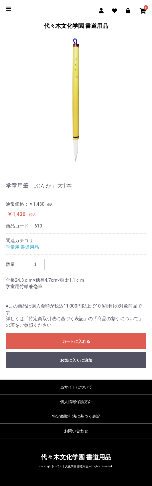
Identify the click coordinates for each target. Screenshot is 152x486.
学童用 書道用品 (22, 247)
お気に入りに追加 (76, 360)
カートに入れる (76, 341)
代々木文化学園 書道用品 (76, 26)
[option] (76, 102)
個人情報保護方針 (76, 401)
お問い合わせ (76, 431)
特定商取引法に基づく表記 (76, 416)
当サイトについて (76, 387)
